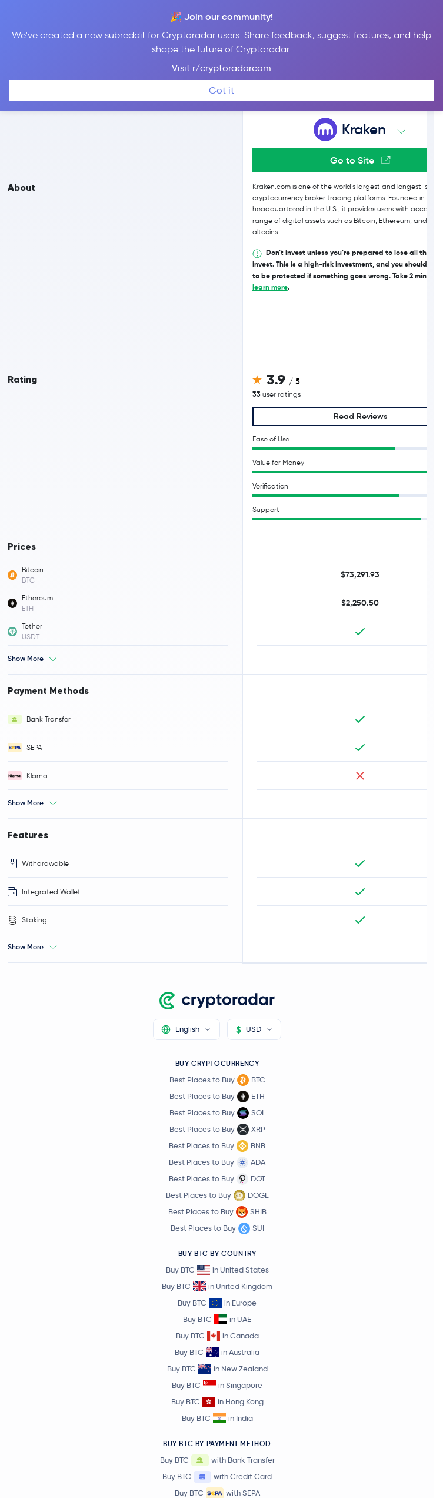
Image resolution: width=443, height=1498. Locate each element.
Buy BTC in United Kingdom (217, 1286)
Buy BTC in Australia (217, 1352)
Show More (26, 658)
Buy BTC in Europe (217, 1303)
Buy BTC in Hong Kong (217, 1402)
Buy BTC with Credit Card (217, 1477)
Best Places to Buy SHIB (217, 1212)
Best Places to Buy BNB (217, 1146)
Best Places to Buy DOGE (217, 1195)
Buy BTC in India (217, 1418)
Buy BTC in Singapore (217, 1385)
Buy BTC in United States (217, 1270)
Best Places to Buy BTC (217, 1080)
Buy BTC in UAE (217, 1319)
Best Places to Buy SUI (217, 1228)
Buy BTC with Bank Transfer (217, 1460)
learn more (270, 287)
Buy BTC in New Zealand (217, 1369)
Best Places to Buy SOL (217, 1113)
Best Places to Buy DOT (217, 1179)
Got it (221, 90)
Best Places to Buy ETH (217, 1096)
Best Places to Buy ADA (217, 1162)
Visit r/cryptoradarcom (221, 68)
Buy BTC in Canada (217, 1336)
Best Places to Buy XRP (217, 1129)
